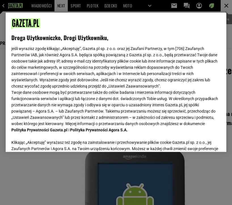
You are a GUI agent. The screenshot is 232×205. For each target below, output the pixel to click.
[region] (116, 82)
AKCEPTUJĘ (201, 140)
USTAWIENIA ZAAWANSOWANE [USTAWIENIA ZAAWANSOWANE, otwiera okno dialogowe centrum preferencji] (48, 140)
